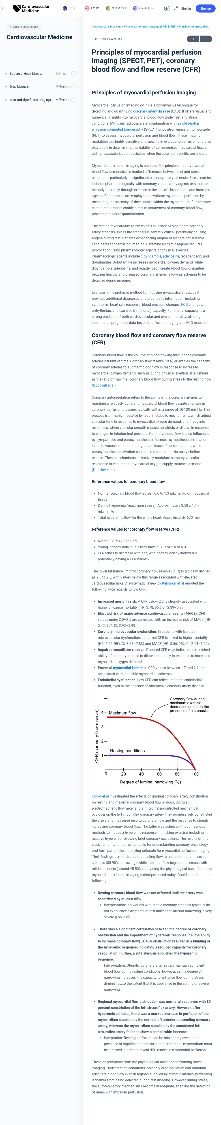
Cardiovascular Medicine (107, 26)
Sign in (182, 8)
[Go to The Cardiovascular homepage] (35, 8)
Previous (193, 39)
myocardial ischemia (129, 668)
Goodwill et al (103, 385)
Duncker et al (103, 470)
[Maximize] (171, 8)
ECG (184, 304)
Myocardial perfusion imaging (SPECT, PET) (150, 26)
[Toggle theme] (163, 8)
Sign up (202, 8)
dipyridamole (151, 256)
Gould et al (100, 796)
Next (206, 39)
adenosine (171, 256)
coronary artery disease (151, 111)
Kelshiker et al (173, 583)
